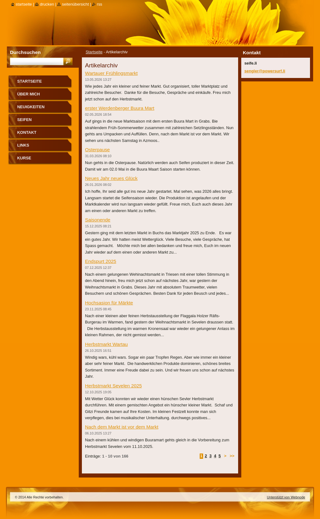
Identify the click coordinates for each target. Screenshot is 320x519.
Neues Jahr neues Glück (111, 178)
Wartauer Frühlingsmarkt (111, 73)
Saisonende (97, 219)
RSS (99, 4)
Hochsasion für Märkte (109, 302)
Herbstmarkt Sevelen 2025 (113, 385)
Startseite (94, 52)
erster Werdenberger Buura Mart (119, 108)
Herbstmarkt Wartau (106, 344)
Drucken (47, 4)
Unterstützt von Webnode (286, 497)
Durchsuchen (25, 52)
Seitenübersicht (75, 4)
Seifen (24, 119)
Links (23, 145)
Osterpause (97, 149)
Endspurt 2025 (100, 261)
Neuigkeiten (30, 106)
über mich (28, 94)
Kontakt (27, 132)
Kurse (24, 158)
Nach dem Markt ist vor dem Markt (121, 426)
